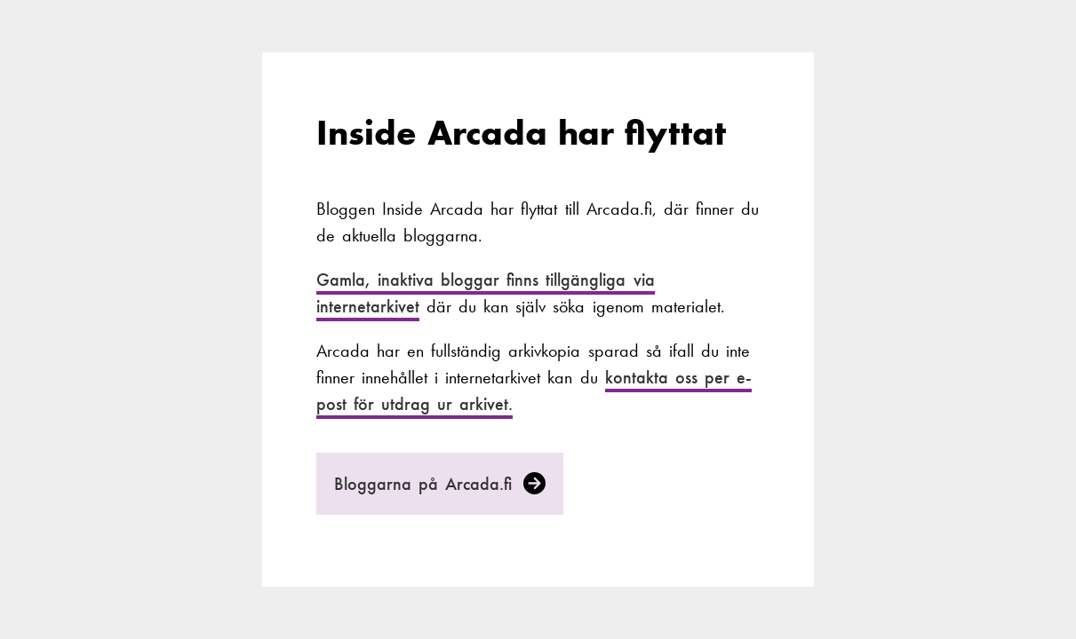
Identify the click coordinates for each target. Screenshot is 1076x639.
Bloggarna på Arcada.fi (440, 483)
